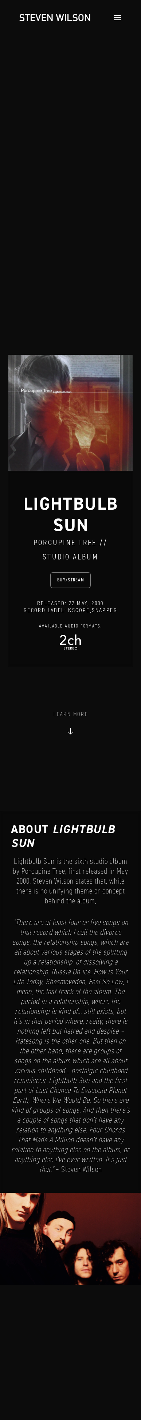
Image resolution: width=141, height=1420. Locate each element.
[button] (115, 17)
